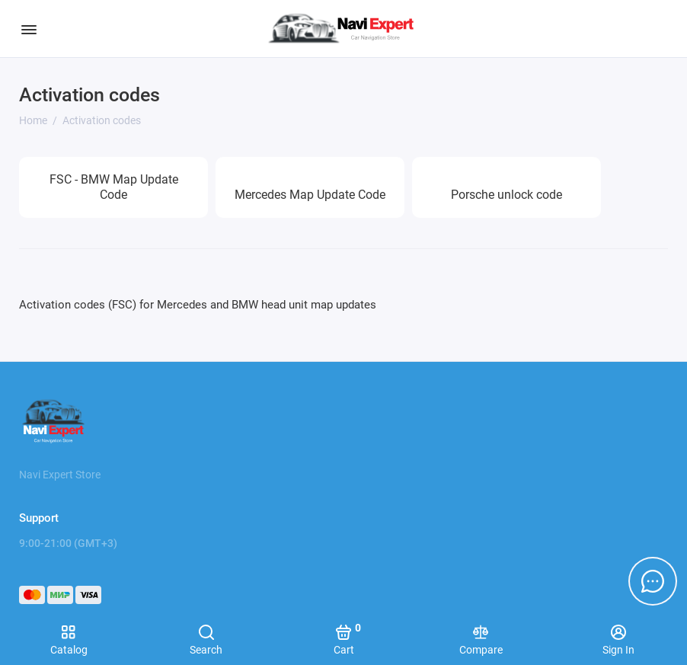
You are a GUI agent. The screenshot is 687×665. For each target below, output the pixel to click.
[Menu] (28, 28)
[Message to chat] (653, 581)
